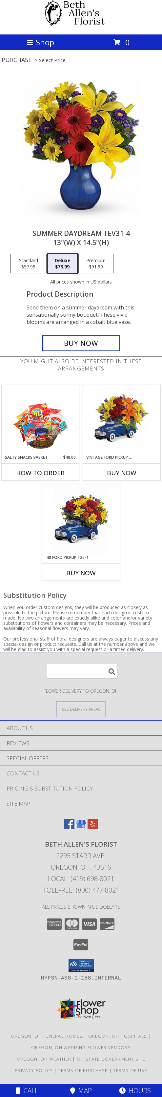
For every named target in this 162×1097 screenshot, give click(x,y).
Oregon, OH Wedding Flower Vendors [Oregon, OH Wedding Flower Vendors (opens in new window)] (81, 1047)
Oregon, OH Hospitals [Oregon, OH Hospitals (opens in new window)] (117, 1036)
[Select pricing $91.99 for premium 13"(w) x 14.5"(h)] (96, 263)
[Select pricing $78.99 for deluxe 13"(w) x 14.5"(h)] (62, 263)
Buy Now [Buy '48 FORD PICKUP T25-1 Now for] (81, 573)
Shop (40, 42)
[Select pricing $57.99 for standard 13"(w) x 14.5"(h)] (28, 263)
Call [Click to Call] (27, 1090)
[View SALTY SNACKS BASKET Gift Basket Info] (40, 420)
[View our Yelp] (93, 827)
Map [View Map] (81, 1090)
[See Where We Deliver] (81, 709)
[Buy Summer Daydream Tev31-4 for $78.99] (81, 343)
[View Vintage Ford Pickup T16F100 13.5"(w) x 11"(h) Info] (121, 420)
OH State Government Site (111, 1059)
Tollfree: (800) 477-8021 (81, 890)
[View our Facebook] (69, 827)
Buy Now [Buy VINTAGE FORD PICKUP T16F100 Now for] (121, 473)
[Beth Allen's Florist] (81, 25)
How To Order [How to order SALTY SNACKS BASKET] (40, 473)
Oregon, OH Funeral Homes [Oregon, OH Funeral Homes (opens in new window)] (47, 1036)
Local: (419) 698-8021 (81, 878)
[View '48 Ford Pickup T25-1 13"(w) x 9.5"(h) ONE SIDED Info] (81, 520)
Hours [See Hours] (135, 1090)
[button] (81, 965)
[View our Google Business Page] (81, 827)
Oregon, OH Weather (44, 1059)
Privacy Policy (33, 1070)
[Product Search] (82, 671)
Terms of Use (130, 1070)
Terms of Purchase (83, 1070)
